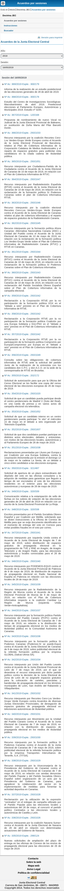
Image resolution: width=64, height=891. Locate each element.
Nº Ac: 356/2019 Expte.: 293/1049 (22, 355)
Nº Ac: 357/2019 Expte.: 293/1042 (22, 334)
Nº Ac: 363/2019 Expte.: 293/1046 (22, 202)
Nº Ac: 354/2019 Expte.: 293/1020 (22, 393)
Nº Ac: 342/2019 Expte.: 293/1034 (22, 659)
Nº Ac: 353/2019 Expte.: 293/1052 (22, 411)
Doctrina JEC (23, 9)
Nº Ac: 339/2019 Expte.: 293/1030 (22, 737)
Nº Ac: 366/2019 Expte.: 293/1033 (22, 132)
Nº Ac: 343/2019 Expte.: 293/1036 (22, 636)
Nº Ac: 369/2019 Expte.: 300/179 (21, 84)
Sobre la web (33, 862)
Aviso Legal (33, 869)
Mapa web (33, 865)
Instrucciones (10, 26)
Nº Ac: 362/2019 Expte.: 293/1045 (22, 223)
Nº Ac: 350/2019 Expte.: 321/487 (21, 468)
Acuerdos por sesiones (32, 3)
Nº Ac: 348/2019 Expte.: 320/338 (21, 509)
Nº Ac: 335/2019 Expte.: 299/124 (21, 835)
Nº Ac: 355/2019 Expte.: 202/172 (21, 375)
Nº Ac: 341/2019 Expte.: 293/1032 (22, 693)
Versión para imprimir (51, 37)
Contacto (33, 858)
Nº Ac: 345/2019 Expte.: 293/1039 (22, 584)
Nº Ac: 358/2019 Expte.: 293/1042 (22, 313)
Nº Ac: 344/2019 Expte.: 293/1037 (22, 610)
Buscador (8, 30)
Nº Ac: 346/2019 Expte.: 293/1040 (22, 561)
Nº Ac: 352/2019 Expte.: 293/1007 (22, 429)
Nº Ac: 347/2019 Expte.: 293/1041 (22, 532)
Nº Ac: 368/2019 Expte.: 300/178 (21, 97)
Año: (3, 51)
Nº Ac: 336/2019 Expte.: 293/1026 (22, 817)
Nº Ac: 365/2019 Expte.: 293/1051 (22, 161)
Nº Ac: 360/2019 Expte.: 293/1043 (22, 272)
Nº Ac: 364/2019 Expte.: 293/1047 (22, 179)
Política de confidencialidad (34, 872)
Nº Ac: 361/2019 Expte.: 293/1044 (22, 251)
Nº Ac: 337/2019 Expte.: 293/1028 (22, 794)
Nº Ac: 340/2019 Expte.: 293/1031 (22, 714)
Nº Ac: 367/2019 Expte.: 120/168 (21, 115)
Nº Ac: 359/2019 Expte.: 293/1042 (22, 295)
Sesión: (5, 62)
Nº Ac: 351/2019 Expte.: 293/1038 (22, 447)
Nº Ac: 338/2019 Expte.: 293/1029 (22, 760)
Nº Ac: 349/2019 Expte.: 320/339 (21, 491)
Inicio (12, 9)
